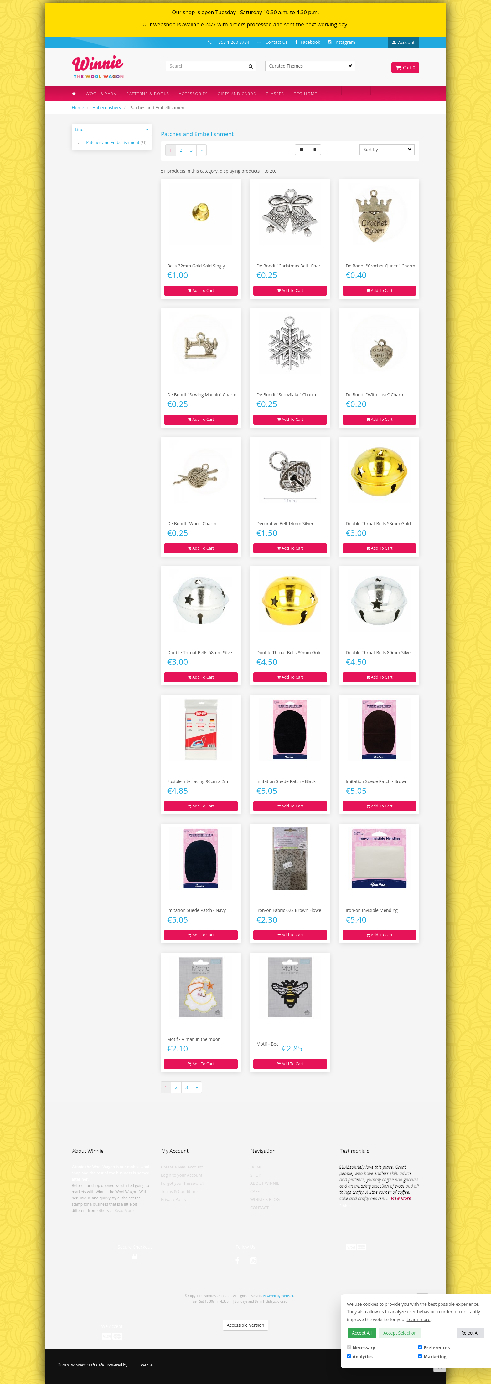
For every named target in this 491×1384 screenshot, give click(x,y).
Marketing (432, 1357)
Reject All (470, 1333)
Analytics (360, 1357)
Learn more (419, 1319)
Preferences (434, 1348)
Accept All (362, 1333)
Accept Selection (400, 1333)
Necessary (361, 1348)
